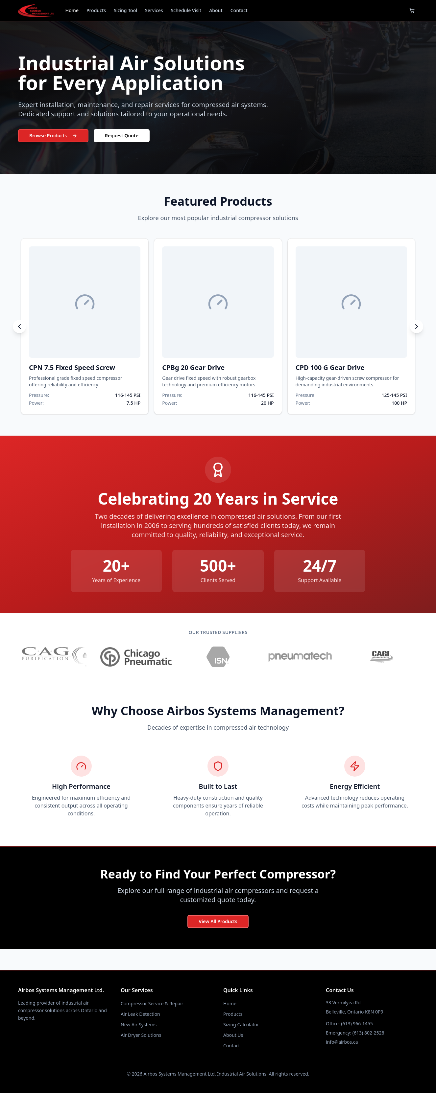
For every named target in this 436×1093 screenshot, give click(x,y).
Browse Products (53, 135)
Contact (239, 10)
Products (96, 10)
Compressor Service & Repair (152, 1003)
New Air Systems (139, 1024)
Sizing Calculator (241, 1024)
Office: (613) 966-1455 (349, 1023)
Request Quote (121, 135)
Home (72, 10)
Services (154, 10)
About (216, 10)
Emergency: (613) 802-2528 (355, 1033)
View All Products (218, 921)
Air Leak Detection (140, 1014)
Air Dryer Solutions (141, 1035)
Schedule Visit (186, 10)
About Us (233, 1035)
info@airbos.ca (342, 1042)
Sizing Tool (125, 10)
